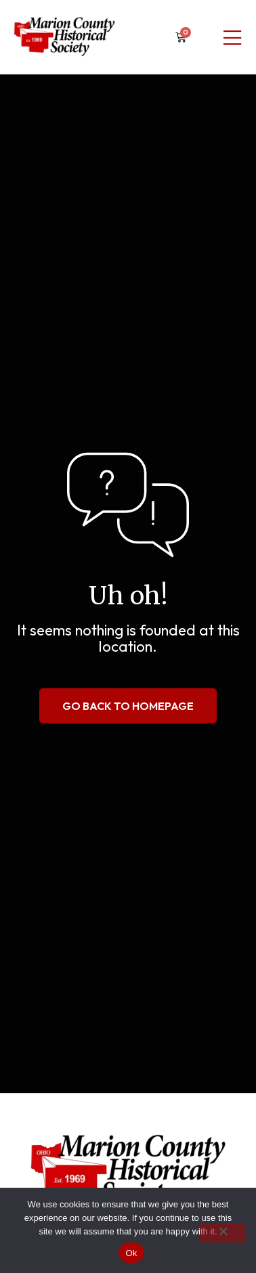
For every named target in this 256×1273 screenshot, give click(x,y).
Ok (131, 1253)
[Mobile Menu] (232, 38)
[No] (223, 1233)
